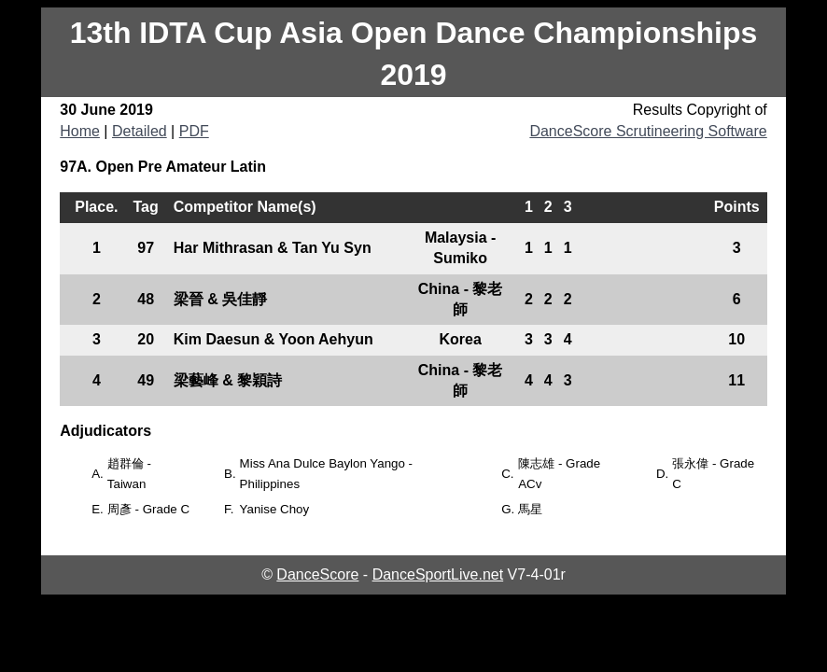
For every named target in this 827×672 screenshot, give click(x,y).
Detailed (139, 131)
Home (80, 131)
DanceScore (317, 574)
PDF (194, 131)
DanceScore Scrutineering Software (647, 131)
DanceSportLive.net (438, 574)
